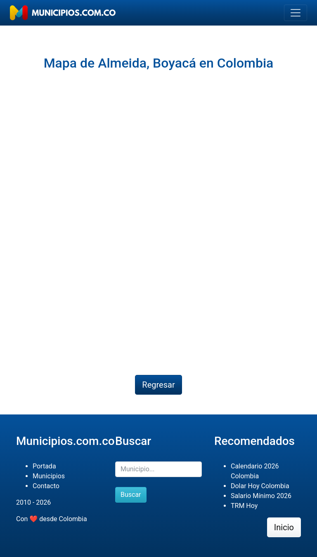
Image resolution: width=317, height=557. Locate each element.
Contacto (46, 486)
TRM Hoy (244, 506)
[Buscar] (158, 469)
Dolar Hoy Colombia (260, 486)
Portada (44, 466)
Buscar (131, 494)
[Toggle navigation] (295, 13)
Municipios (49, 476)
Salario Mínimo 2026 (261, 496)
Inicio (284, 527)
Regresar (158, 385)
